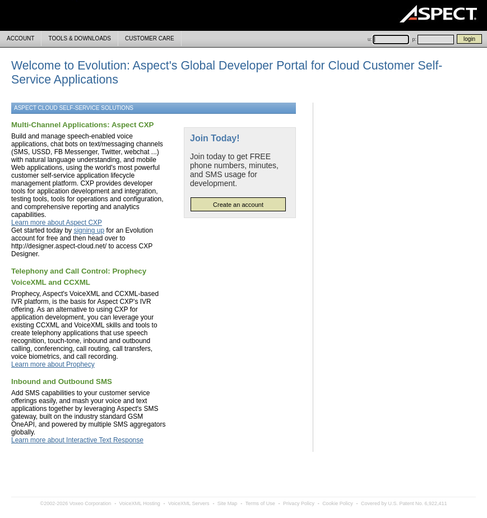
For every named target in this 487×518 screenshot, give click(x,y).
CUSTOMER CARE (149, 38)
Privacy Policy (298, 503)
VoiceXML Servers (189, 503)
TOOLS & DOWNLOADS (79, 38)
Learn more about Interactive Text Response (77, 440)
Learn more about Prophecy (53, 364)
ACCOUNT (20, 38)
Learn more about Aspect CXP (56, 222)
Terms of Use (260, 503)
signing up (88, 230)
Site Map (227, 503)
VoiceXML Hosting (139, 503)
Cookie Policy (337, 503)
